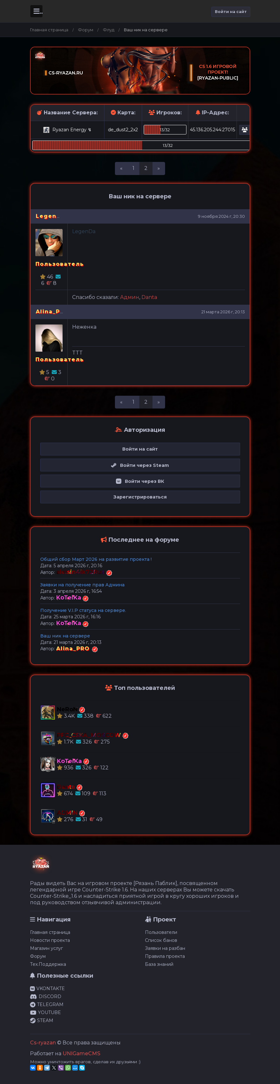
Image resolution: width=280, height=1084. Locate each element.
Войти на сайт (231, 11)
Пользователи (161, 932)
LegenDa (50, 216)
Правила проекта (165, 956)
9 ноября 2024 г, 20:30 (221, 216)
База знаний (159, 964)
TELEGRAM (47, 1004)
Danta (149, 297)
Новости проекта (50, 940)
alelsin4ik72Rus (81, 572)
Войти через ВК (140, 481)
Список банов (161, 940)
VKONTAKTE (47, 988)
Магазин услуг (46, 948)
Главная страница (49, 29)
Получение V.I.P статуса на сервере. (83, 610)
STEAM (41, 1020)
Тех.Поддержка (48, 964)
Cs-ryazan (43, 1043)
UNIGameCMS (81, 1053)
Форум (85, 29)
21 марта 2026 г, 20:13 (223, 311)
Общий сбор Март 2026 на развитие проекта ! (96, 559)
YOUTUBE (45, 1012)
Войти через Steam (140, 465)
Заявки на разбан (165, 948)
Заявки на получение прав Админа (82, 585)
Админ (129, 297)
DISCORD (45, 996)
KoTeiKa (69, 597)
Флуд (108, 29)
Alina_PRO (52, 312)
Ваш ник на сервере (65, 636)
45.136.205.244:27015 (212, 130)
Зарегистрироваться (140, 497)
